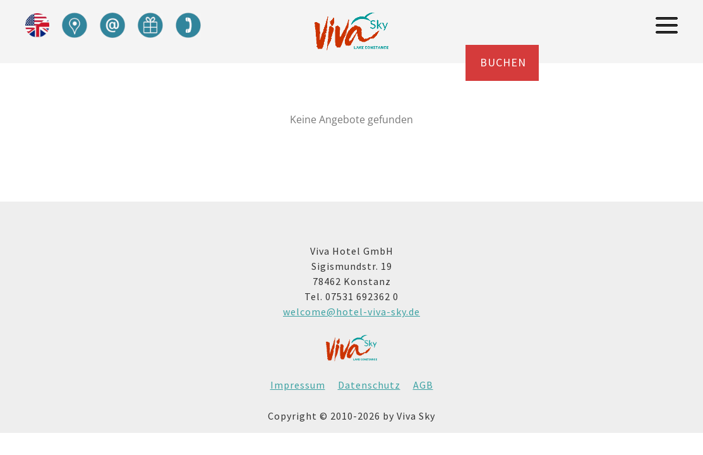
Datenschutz (369, 385)
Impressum (297, 385)
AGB (423, 385)
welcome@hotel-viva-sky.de (351, 311)
